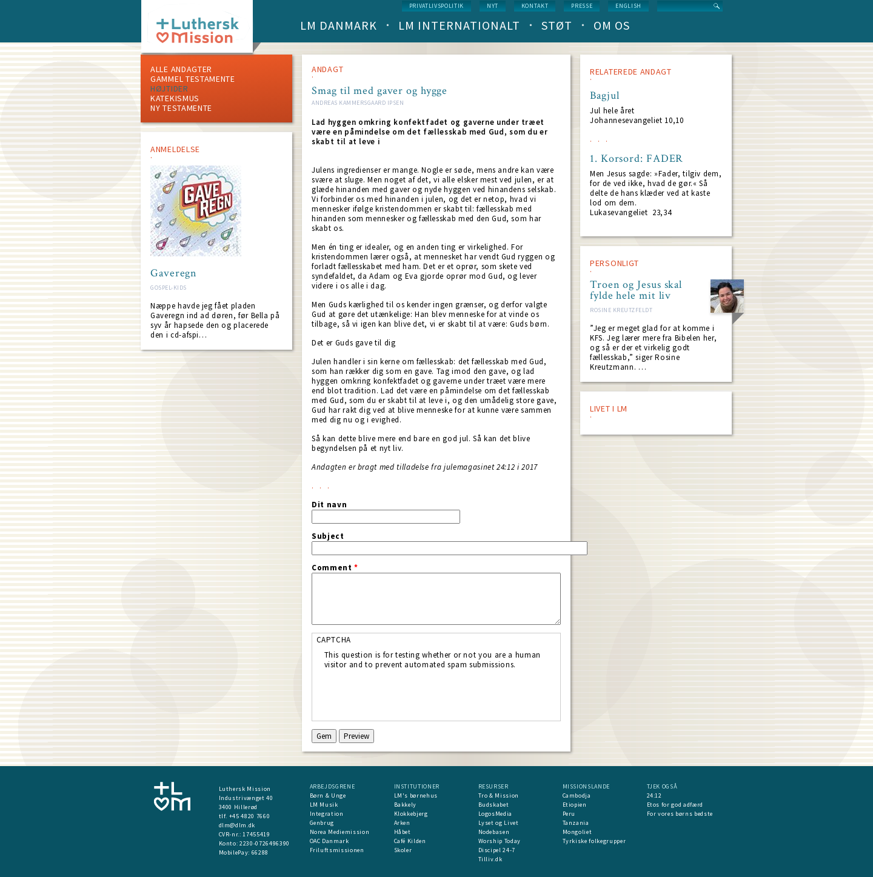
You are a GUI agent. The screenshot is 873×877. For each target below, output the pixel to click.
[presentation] (416, 693)
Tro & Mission (498, 795)
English (628, 6)
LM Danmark (338, 25)
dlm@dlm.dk (237, 825)
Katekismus (174, 98)
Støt (556, 25)
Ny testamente (181, 107)
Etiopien (575, 805)
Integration (327, 814)
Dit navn (329, 505)
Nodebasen (494, 832)
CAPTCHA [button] (334, 640)
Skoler (403, 850)
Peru (569, 814)
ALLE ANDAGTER (181, 69)
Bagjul (604, 95)
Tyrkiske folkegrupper (594, 841)
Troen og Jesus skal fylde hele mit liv (636, 290)
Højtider (169, 88)
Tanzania (576, 823)
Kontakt (535, 6)
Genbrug (322, 823)
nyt (492, 6)
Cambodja (577, 795)
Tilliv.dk (490, 859)
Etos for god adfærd (675, 805)
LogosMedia (495, 814)
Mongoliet (577, 832)
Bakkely (405, 805)
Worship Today (499, 841)
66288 (260, 852)
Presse (581, 6)
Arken (402, 823)
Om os (612, 25)
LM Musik (324, 805)
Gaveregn (173, 273)
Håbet (402, 832)
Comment (335, 568)
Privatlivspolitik (436, 6)
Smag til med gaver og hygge (379, 91)
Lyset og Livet (498, 823)
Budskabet (493, 805)
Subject (328, 536)
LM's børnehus (416, 795)
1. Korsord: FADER (636, 158)
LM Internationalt (459, 25)
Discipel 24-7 (496, 850)
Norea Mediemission (340, 832)
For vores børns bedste (680, 814)
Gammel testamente (192, 78)
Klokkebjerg (411, 814)
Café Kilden (410, 841)
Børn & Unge (328, 795)
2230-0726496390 (264, 843)
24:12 (654, 795)
